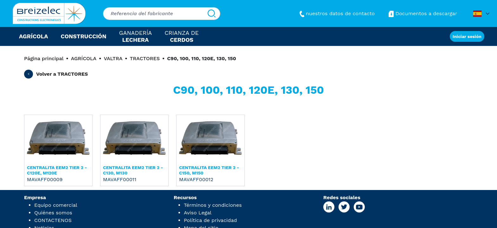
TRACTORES (145, 58)
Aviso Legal (197, 213)
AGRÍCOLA (84, 58)
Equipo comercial (55, 205)
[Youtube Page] (359, 206)
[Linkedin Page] (328, 206)
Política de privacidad (210, 220)
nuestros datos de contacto (336, 13)
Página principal (44, 58)
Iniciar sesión (467, 36)
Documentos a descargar (422, 13)
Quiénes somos (53, 213)
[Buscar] (211, 13)
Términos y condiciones (213, 205)
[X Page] (344, 206)
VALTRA (113, 58)
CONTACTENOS (53, 220)
